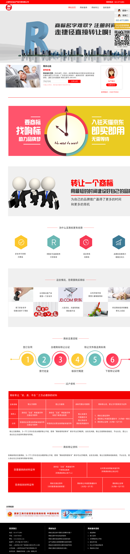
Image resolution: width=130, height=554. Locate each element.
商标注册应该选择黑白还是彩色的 (59, 539)
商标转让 (95, 7)
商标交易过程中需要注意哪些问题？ (60, 532)
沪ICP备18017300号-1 (22, 542)
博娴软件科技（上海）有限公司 (26, 551)
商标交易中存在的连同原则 (57, 536)
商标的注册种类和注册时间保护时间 (60, 545)
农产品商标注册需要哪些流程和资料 (60, 542)
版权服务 (107, 7)
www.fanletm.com (19, 539)
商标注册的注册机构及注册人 (58, 548)
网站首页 (72, 7)
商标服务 (83, 7)
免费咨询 (111, 85)
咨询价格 (46, 70)
